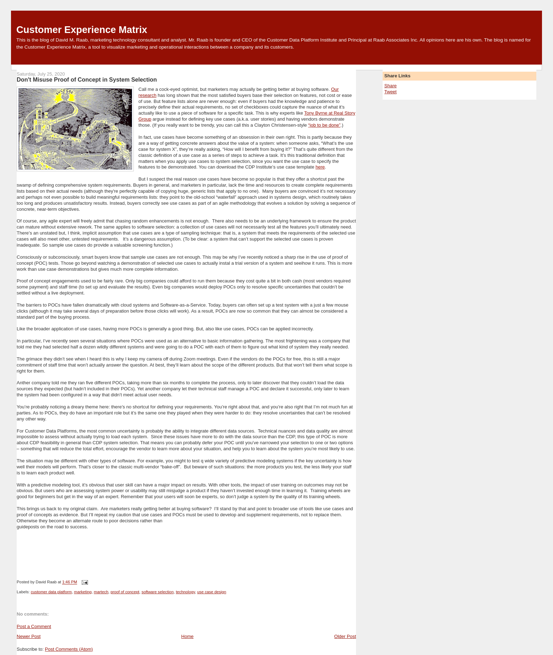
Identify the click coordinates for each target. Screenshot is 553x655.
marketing (83, 592)
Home (187, 636)
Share (390, 85)
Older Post (345, 636)
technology (185, 592)
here (320, 167)
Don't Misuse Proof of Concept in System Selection (87, 79)
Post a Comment (34, 626)
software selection (158, 592)
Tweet (390, 91)
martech (101, 592)
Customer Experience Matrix (81, 29)
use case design (211, 592)
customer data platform (51, 592)
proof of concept (124, 592)
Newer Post (28, 636)
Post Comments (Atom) (69, 649)
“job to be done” (324, 125)
